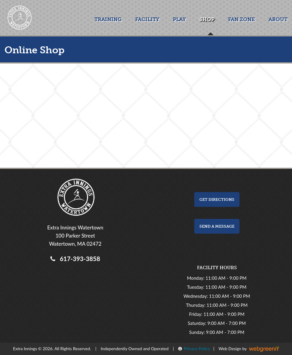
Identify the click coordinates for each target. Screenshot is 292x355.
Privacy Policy (196, 348)
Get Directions (216, 199)
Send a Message (216, 226)
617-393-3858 (78, 258)
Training (108, 19)
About (277, 19)
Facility (147, 19)
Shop (206, 19)
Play (179, 19)
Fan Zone (241, 19)
